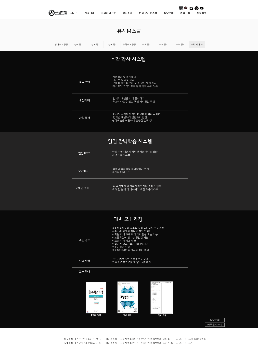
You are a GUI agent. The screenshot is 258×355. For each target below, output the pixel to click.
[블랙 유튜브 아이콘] (202, 8)
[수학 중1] (146, 44)
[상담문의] (215, 320)
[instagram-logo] (191, 8)
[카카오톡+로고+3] (186, 8)
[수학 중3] (180, 44)
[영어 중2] (95, 44)
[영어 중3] (112, 44)
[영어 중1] (78, 44)
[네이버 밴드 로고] (196, 8)
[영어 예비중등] (61, 44)
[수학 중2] (163, 44)
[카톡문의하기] (215, 325)
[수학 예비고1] (197, 44)
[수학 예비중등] (129, 44)
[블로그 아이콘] (181, 8)
